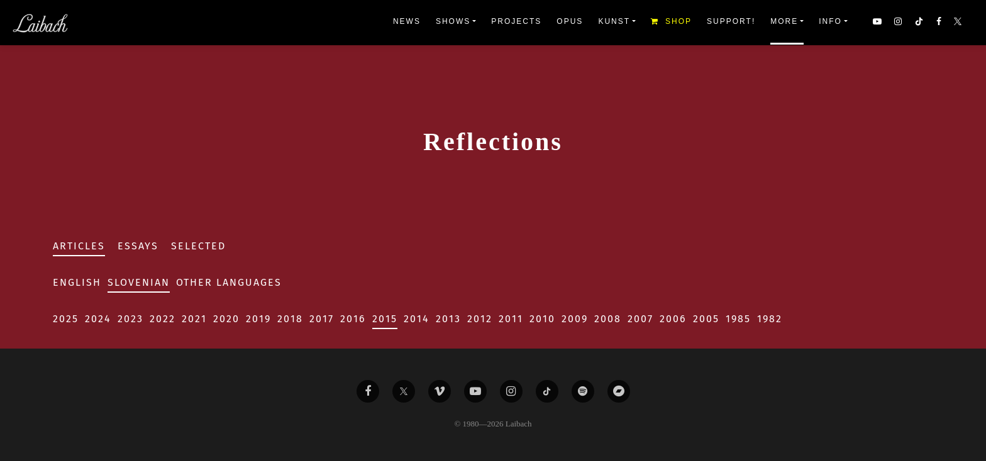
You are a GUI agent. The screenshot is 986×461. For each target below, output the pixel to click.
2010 (542, 319)
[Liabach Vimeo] (439, 391)
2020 (226, 319)
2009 (575, 319)
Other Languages (229, 282)
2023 (130, 319)
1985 (738, 319)
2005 (706, 319)
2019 (258, 319)
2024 (98, 319)
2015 (384, 319)
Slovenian (139, 282)
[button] (959, 22)
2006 (673, 319)
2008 (607, 319)
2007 (640, 319)
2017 (321, 319)
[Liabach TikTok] (547, 391)
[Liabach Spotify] (583, 391)
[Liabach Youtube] (475, 391)
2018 (290, 319)
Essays (138, 246)
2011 (511, 319)
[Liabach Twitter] (403, 391)
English (77, 282)
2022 (162, 319)
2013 (448, 319)
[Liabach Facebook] (368, 391)
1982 (769, 319)
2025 (66, 319)
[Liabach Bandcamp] (618, 391)
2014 (416, 319)
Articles (79, 246)
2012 (479, 319)
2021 (194, 319)
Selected (198, 246)
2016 (353, 319)
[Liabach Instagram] (511, 391)
